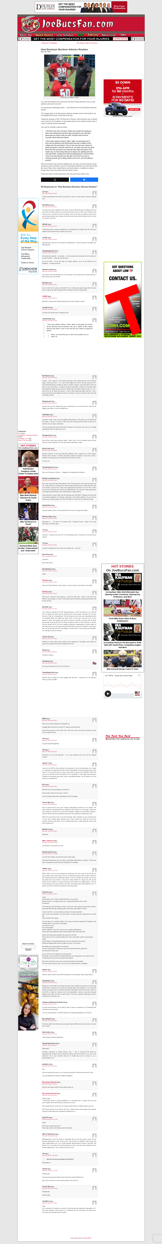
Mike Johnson (47, 841)
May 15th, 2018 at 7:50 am (49, 1034)
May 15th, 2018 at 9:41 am (49, 1095)
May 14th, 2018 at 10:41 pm (50, 842)
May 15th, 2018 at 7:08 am (49, 1020)
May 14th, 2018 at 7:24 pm (49, 582)
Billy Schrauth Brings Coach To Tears (123, 660)
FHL (19, 433)
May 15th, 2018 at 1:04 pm (49, 1203)
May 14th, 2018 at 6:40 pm (49, 480)
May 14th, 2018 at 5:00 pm (49, 271)
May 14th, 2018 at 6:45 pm (49, 531)
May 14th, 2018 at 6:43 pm (49, 507)
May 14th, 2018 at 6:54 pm (49, 556)
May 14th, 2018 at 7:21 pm (49, 570)
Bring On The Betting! (49, 43)
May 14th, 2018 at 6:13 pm (49, 437)
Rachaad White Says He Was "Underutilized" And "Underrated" (28, 539)
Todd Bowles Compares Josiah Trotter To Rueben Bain (28, 462)
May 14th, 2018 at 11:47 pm (50, 870)
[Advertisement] (28, 81)
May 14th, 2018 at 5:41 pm (49, 416)
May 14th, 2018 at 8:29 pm (49, 674)
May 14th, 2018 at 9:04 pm (49, 786)
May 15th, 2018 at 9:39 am (49, 1084)
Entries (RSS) (74, 1238)
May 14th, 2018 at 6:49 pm (49, 545)
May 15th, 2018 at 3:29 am (49, 971)
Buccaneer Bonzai (49, 1082)
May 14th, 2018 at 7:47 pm (49, 608)
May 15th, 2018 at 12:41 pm (50, 1170)
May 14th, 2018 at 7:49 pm (49, 638)
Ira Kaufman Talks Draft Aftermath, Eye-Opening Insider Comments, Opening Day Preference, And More (123, 585)
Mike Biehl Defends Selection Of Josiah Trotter (28, 488)
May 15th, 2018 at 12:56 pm (50, 1188)
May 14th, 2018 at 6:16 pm (49, 450)
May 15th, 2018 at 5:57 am (49, 1004)
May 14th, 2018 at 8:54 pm (49, 751)
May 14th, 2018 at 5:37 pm (49, 403)
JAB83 (44, 296)
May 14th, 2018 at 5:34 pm (49, 377)
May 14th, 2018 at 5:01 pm (49, 284)
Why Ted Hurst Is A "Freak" (28, 514)
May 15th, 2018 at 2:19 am (49, 894)
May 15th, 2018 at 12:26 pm (50, 1136)
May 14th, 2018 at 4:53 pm (49, 239)
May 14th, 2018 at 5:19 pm (49, 320)
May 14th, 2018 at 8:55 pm (49, 765)
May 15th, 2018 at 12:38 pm (50, 1155)
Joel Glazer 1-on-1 (23, 438)
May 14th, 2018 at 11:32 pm (50, 853)
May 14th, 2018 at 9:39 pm (49, 831)
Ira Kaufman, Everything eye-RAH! (28, 435)
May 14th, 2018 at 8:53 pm (49, 740)
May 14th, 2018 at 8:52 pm (49, 720)
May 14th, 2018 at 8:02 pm (49, 651)
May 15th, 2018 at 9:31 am (49, 1066)
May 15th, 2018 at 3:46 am (49, 982)
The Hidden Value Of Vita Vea (87, 43)
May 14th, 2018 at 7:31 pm (49, 593)
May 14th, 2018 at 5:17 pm (49, 309)
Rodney (45, 580)
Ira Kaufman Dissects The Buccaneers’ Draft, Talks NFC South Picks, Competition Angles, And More (123, 635)
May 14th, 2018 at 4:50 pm (49, 193)
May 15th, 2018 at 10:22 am (50, 1119)
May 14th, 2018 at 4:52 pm (49, 226)
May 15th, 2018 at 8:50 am (49, 1045)
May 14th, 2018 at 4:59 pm (49, 252)
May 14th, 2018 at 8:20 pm (49, 663)
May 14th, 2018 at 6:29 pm (49, 469)
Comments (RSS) (86, 1238)
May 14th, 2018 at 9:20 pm (49, 804)
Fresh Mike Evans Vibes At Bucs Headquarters (123, 610)
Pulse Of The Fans (23, 440)
